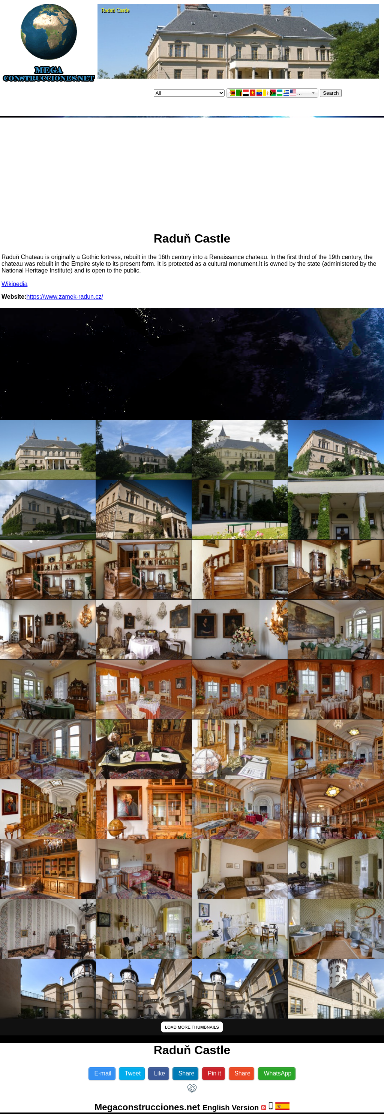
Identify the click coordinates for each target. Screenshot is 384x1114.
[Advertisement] (192, 171)
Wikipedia (14, 284)
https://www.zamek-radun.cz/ (64, 296)
